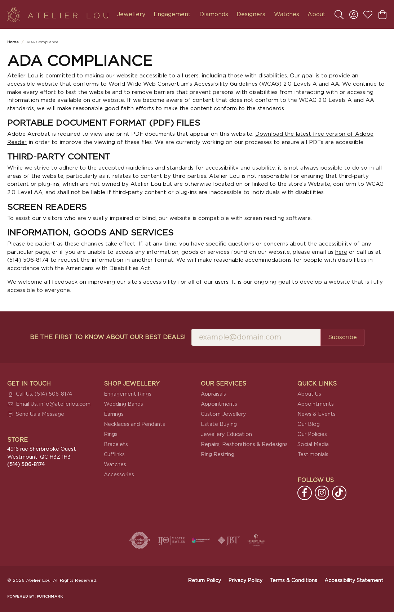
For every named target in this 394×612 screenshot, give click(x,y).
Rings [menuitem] (111, 434)
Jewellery (131, 14)
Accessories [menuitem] (119, 474)
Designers (250, 14)
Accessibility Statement (353, 580)
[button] (339, 14)
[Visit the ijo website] (171, 540)
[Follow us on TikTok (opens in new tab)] (339, 493)
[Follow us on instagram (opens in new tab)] (322, 493)
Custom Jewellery (223, 414)
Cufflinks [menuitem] (114, 454)
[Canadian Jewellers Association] (201, 540)
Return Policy (204, 580)
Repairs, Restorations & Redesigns (244, 444)
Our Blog (308, 424)
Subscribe (342, 337)
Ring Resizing (217, 454)
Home (13, 42)
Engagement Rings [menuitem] (127, 394)
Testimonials (312, 454)
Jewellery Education (226, 434)
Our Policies (312, 434)
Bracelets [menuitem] (116, 444)
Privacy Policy (245, 580)
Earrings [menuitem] (114, 414)
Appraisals (213, 394)
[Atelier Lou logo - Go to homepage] (58, 14)
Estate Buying (219, 424)
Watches (286, 14)
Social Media (313, 444)
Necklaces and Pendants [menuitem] (134, 424)
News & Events (316, 414)
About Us (309, 394)
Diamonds (213, 14)
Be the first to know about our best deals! (108, 337)
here (341, 252)
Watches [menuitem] (115, 464)
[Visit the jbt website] (228, 540)
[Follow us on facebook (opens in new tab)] (304, 493)
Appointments (219, 404)
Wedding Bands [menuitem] (123, 404)
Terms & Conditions (293, 580)
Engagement (172, 14)
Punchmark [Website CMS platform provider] (50, 596)
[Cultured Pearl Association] (256, 540)
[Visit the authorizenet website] (140, 540)
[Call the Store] (26, 464)
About (316, 14)
